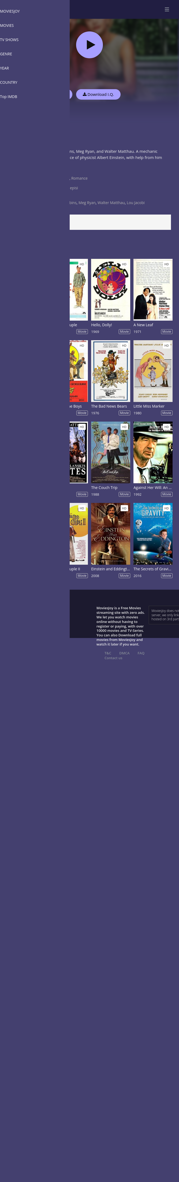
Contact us (113, 657)
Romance (79, 178)
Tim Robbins (66, 202)
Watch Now (55, 94)
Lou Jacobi (136, 202)
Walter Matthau (111, 202)
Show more (17, 168)
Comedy (62, 178)
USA (58, 183)
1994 (59, 197)
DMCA (124, 653)
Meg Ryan (87, 202)
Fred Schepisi (66, 187)
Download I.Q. (98, 94)
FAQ (141, 653)
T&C (108, 653)
